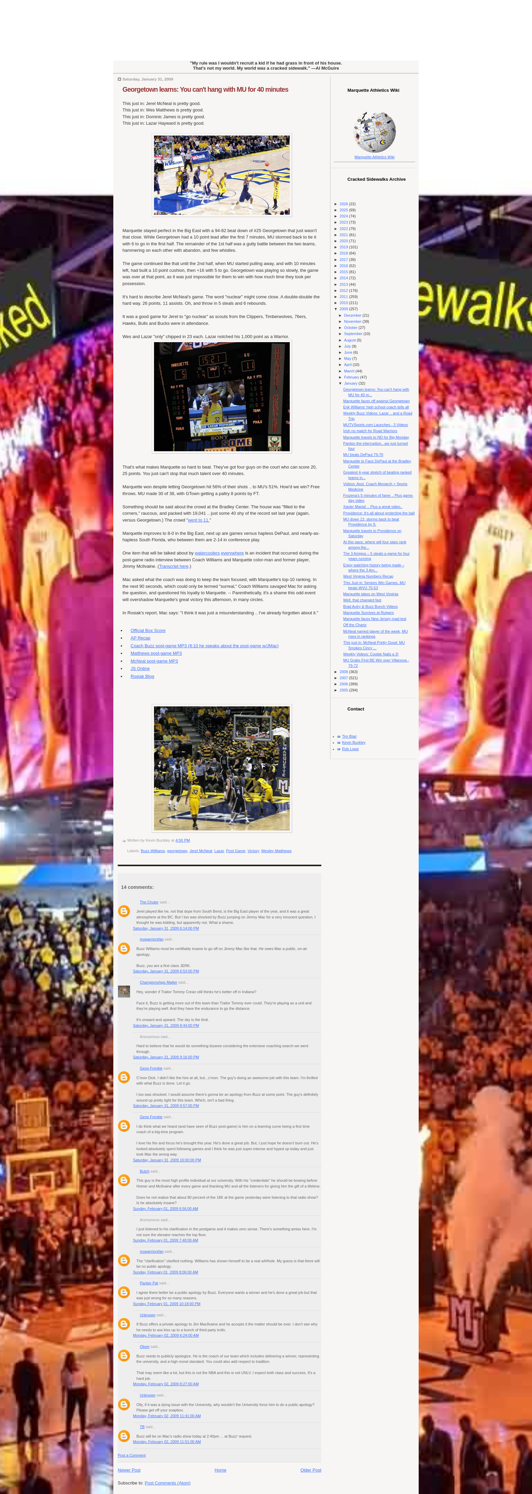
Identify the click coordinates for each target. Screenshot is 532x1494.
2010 (344, 303)
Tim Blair (349, 736)
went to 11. (199, 520)
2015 (344, 272)
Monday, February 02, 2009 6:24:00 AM (166, 1335)
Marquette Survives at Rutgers (368, 613)
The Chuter (149, 902)
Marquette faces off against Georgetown (376, 401)
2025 (344, 210)
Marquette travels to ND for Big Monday (376, 437)
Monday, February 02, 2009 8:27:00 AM (166, 1384)
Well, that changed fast (362, 600)
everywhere (232, 553)
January (351, 383)
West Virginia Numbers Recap (368, 576)
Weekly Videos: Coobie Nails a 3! (371, 654)
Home (221, 1470)
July (348, 346)
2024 (344, 216)
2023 (344, 222)
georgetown (177, 851)
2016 (344, 266)
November (353, 321)
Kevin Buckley (353, 742)
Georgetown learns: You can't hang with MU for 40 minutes (205, 89)
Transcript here (174, 566)
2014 (344, 278)
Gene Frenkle (151, 1068)
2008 (344, 672)
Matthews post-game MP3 (156, 653)
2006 (344, 684)
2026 (344, 204)
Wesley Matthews (276, 851)
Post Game (235, 851)
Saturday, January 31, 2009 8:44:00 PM (166, 1025)
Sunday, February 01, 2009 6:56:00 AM (165, 1209)
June (348, 352)
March (350, 371)
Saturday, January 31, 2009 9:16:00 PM (166, 1057)
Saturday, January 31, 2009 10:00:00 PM (167, 1160)
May (348, 358)
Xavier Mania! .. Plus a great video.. (372, 507)
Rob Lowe (350, 749)
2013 (344, 284)
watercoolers (207, 553)
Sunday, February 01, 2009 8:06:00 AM (165, 1272)
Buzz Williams (153, 851)
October (351, 328)
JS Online (140, 668)
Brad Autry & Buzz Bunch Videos (370, 606)
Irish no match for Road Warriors (370, 431)
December (353, 315)
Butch (144, 1171)
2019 (344, 247)
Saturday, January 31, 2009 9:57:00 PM (166, 1106)
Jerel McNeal (201, 851)
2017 (344, 260)
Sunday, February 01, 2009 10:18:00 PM (167, 1304)
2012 (344, 290)
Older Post (311, 1470)
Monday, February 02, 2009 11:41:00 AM (167, 1416)
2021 (344, 235)
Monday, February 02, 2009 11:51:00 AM (167, 1442)
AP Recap (140, 637)
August (350, 340)
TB (142, 1427)
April (348, 365)
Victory (253, 851)
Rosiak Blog (142, 676)
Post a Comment (132, 1455)
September (353, 334)
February (352, 377)
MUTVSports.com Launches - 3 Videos (375, 425)
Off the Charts (355, 625)
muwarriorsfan (152, 939)
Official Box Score (148, 630)
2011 (344, 297)
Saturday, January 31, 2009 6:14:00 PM (166, 928)
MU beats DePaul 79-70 (363, 455)
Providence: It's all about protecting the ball (379, 513)
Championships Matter (158, 982)
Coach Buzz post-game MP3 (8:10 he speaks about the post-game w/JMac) (205, 645)
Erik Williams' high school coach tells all (376, 407)
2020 (344, 241)
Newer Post (129, 1470)
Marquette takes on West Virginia (370, 594)
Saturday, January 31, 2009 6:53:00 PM (166, 971)
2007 (344, 678)
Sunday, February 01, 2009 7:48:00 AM (165, 1240)
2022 (344, 229)
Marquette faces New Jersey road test (374, 619)
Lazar (219, 851)
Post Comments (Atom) (168, 1483)
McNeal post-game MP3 (154, 661)
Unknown (147, 1315)
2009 (344, 309)
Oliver (145, 1346)
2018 (344, 253)
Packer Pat (149, 1283)
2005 (344, 690)
